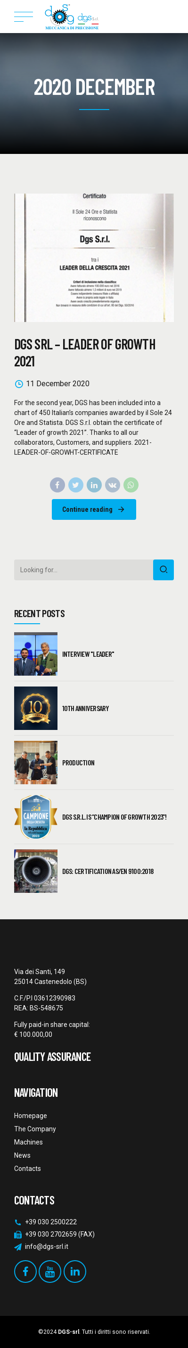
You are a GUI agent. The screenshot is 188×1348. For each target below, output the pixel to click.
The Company (35, 1129)
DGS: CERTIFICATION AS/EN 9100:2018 (108, 870)
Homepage (30, 1115)
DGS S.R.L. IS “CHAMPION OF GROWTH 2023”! (114, 816)
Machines (28, 1142)
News (22, 1155)
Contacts (27, 1168)
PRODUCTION (78, 762)
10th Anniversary (85, 708)
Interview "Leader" (88, 653)
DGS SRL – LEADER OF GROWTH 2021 (84, 352)
